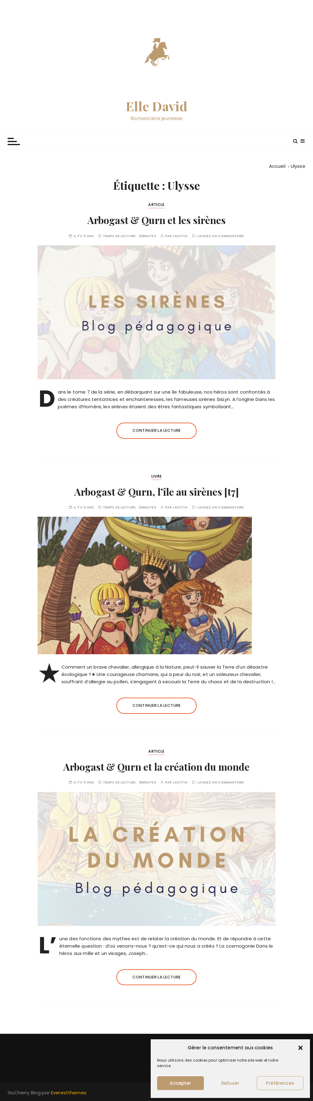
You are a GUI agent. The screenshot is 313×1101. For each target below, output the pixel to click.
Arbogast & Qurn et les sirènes (156, 219)
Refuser (230, 1083)
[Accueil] (277, 166)
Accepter (180, 1083)
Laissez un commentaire (220, 236)
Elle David (157, 106)
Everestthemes (69, 1092)
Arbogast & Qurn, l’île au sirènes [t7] (156, 491)
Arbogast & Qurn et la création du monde (156, 766)
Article (156, 204)
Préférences (280, 1083)
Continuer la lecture (156, 430)
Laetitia (180, 236)
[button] (300, 1048)
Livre (156, 476)
